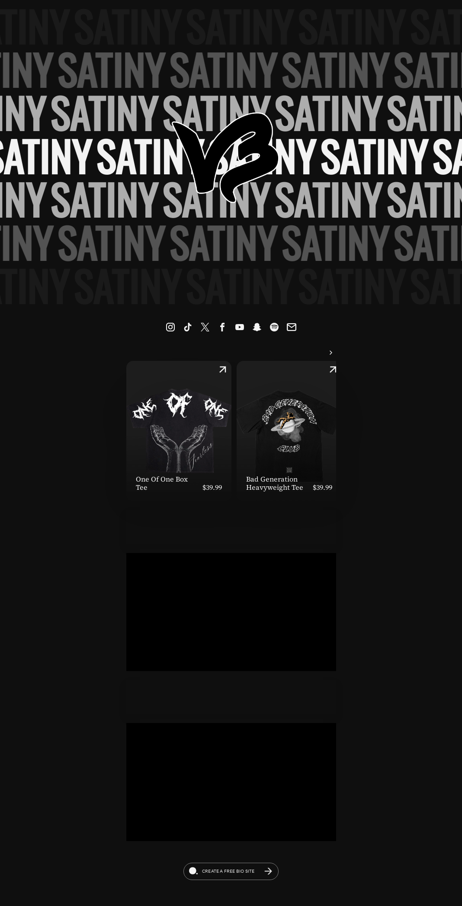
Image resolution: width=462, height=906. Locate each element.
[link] (170, 327)
